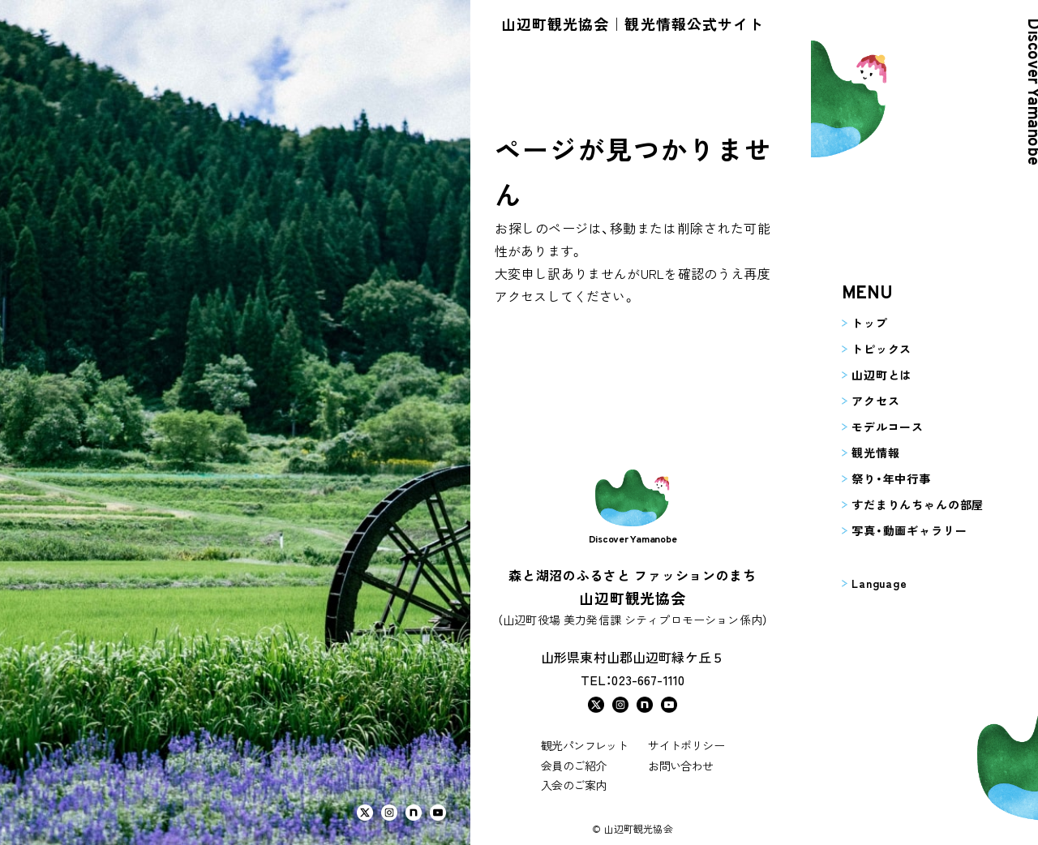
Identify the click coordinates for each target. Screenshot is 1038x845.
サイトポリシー (686, 745)
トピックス (866, 349)
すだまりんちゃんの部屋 (902, 504)
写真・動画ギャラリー (893, 530)
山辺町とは (866, 375)
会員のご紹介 (573, 765)
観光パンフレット (584, 745)
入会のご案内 (573, 785)
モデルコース (872, 426)
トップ (854, 323)
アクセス (860, 400)
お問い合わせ (680, 765)
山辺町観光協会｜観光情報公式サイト (632, 23)
